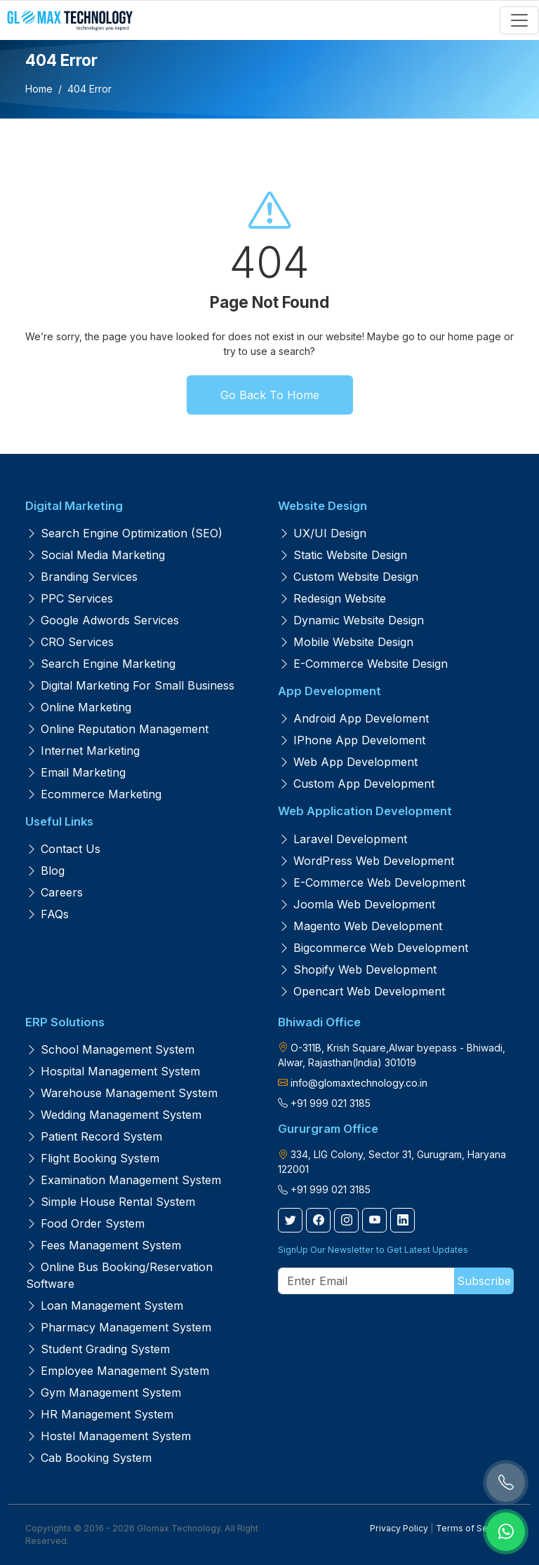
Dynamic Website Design (351, 620)
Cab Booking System (89, 1458)
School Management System (110, 1049)
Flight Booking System (92, 1158)
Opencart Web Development (362, 991)
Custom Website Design (348, 577)
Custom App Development (356, 784)
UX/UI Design (322, 533)
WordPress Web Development (366, 861)
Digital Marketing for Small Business (130, 685)
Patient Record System (94, 1136)
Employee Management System (117, 1371)
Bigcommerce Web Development (373, 948)
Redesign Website (332, 598)
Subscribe (484, 1281)
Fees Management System (103, 1245)
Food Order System (85, 1223)
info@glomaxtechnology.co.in (359, 1083)
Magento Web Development (360, 926)
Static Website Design (343, 555)
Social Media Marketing (95, 555)
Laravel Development (343, 839)
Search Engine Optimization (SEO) (124, 533)
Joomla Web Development (357, 904)
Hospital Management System (113, 1071)
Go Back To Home (269, 395)
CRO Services (70, 642)
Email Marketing (76, 772)
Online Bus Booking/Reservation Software (119, 1275)
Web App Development (348, 762)
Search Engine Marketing (100, 664)
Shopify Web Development (358, 969)
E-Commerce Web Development (372, 882)
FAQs (47, 914)
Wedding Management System (113, 1115)
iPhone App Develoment (352, 740)
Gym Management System (103, 1392)
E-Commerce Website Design (363, 664)
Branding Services (82, 577)
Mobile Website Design (346, 642)
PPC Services (69, 598)
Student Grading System (98, 1349)
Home (39, 89)
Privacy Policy (399, 1528)
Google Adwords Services (102, 620)
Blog (45, 871)
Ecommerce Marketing (93, 794)
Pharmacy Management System (118, 1327)
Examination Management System (123, 1180)
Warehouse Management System (122, 1093)
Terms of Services (475, 1528)
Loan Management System (104, 1305)
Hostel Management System (108, 1436)
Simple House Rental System (110, 1202)
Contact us (63, 849)
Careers (54, 892)
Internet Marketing (83, 751)
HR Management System (99, 1414)
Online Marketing (78, 707)
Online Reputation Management (117, 729)
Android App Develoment (354, 718)
